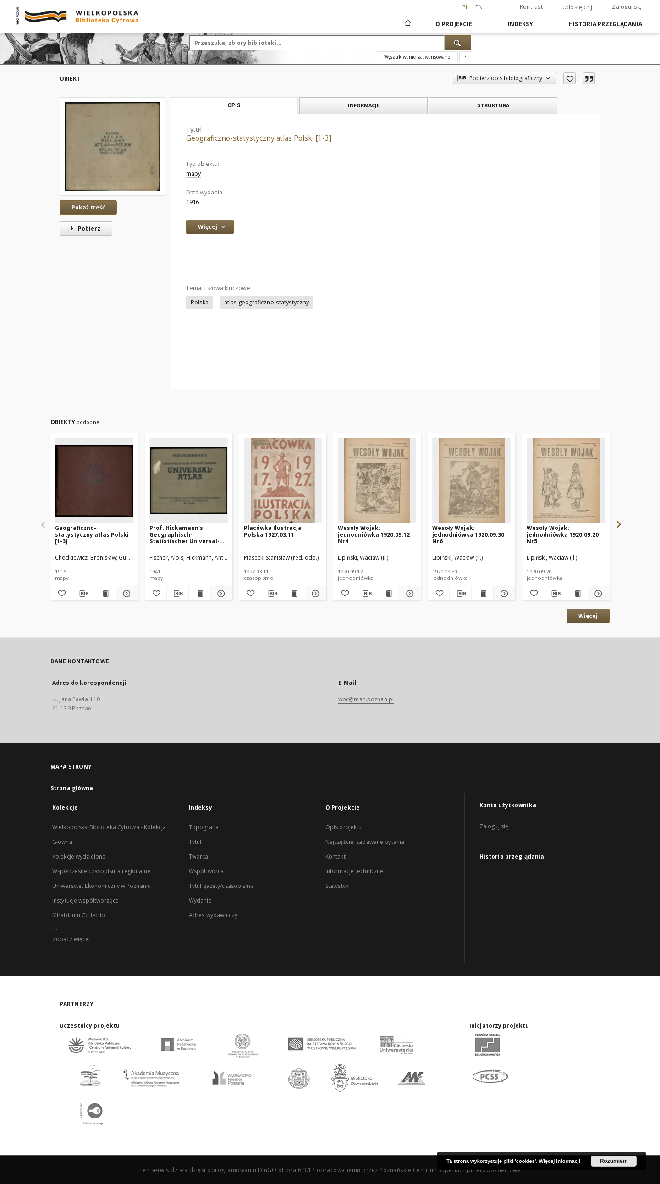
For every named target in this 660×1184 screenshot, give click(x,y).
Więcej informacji (559, 1161)
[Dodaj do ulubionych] (569, 78)
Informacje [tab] (364, 105)
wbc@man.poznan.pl (366, 699)
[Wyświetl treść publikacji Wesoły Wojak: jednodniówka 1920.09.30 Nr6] (482, 594)
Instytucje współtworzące (85, 900)
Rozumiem (614, 1161)
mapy (193, 173)
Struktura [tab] (493, 105)
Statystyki (337, 886)
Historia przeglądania (605, 24)
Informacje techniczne (354, 871)
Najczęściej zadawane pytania (364, 842)
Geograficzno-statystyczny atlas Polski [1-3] (92, 534)
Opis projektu (343, 827)
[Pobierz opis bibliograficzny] (83, 594)
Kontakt (335, 856)
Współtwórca (206, 871)
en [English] (479, 7)
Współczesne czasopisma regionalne (101, 871)
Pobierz (83, 228)
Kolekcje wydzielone (78, 856)
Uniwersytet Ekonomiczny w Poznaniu (101, 886)
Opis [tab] (234, 105)
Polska (200, 302)
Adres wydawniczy (213, 915)
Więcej (588, 616)
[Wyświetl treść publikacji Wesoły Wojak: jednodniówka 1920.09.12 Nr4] (388, 594)
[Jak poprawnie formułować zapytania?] (465, 56)
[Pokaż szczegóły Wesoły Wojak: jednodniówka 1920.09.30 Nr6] (503, 594)
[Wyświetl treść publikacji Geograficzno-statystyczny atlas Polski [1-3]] (105, 594)
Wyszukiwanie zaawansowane (417, 57)
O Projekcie (453, 24)
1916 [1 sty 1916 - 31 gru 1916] (192, 202)
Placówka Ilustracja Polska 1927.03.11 (273, 531)
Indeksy (520, 24)
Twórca (199, 856)
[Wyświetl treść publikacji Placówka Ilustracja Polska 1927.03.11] (294, 594)
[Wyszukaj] (458, 42)
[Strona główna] (407, 24)
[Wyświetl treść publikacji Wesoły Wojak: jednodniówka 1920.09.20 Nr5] (577, 594)
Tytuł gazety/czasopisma (221, 886)
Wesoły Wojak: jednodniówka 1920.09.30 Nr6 (468, 534)
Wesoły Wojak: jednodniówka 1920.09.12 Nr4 (374, 534)
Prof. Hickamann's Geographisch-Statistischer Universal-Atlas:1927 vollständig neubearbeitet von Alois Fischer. (184, 534)
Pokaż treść (88, 207)
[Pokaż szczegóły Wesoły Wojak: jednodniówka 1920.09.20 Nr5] (597, 594)
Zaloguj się (627, 7)
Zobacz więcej (71, 939)
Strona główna (72, 788)
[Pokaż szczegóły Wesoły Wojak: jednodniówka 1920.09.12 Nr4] (408, 594)
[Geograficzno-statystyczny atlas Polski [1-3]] (112, 146)
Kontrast (531, 7)
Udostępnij (577, 7)
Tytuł (195, 842)
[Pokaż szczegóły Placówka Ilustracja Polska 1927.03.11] (314, 594)
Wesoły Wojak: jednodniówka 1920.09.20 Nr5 (563, 534)
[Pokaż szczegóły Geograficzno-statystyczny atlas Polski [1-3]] (126, 594)
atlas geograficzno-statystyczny (266, 302)
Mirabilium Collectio (78, 915)
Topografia (204, 827)
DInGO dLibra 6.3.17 (286, 1170)
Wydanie (200, 900)
